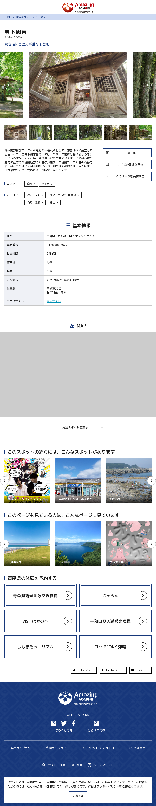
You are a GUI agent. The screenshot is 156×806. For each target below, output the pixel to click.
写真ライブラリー (22, 748)
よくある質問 (136, 748)
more (38, 592)
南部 (31, 183)
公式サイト (54, 301)
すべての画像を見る (124, 164)
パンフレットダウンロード (98, 748)
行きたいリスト (101, 765)
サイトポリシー (91, 795)
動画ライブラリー (57, 748)
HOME (7, 17)
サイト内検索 (53, 765)
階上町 (47, 183)
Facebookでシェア (113, 670)
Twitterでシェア (84, 670)
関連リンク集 (115, 795)
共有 (76, 765)
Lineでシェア (140, 670)
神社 (54, 202)
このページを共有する (125, 176)
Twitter (64, 723)
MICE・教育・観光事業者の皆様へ (54, 795)
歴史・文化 (35, 195)
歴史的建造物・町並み (64, 195)
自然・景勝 (35, 202)
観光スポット (23, 17)
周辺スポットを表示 (82, 427)
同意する (78, 796)
